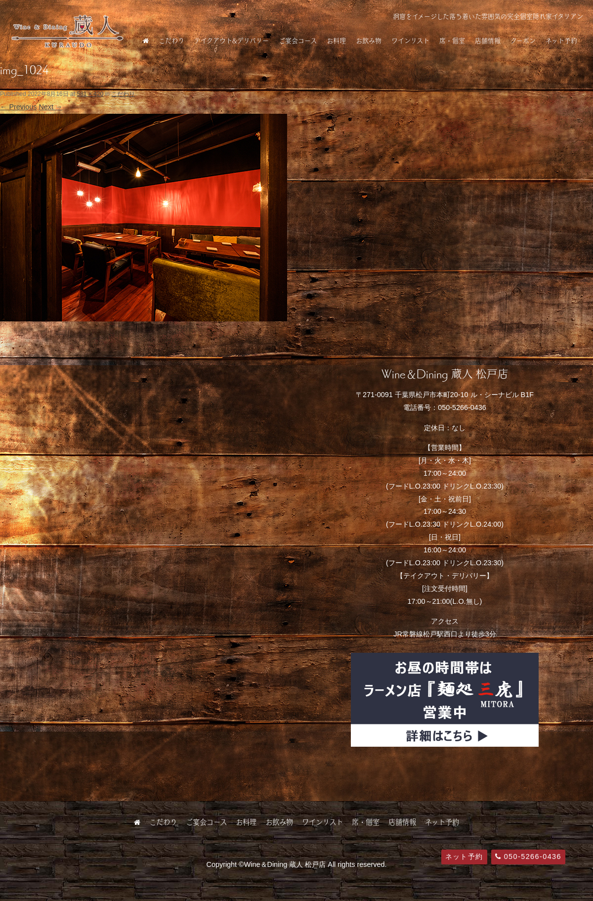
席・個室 (452, 40)
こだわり (171, 40)
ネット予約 (561, 40)
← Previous (18, 107)
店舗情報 (488, 40)
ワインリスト (410, 40)
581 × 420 (90, 93)
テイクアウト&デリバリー (231, 40)
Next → (50, 107)
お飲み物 (368, 40)
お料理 (336, 40)
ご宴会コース (298, 40)
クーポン (523, 40)
